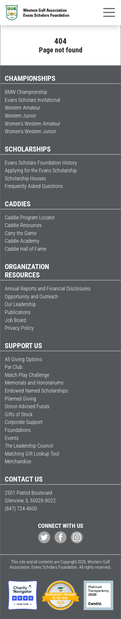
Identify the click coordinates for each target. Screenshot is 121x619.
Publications (18, 312)
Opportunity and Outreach (31, 296)
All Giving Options (23, 359)
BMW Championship (26, 92)
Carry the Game (20, 233)
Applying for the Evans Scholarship (41, 170)
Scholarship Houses (25, 178)
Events (12, 438)
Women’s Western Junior (30, 131)
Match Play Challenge (27, 375)
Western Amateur (22, 107)
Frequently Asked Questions (34, 186)
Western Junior (20, 115)
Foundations (18, 430)
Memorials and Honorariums (34, 383)
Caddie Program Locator (30, 217)
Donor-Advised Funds (27, 406)
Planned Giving (20, 398)
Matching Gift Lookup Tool (32, 454)
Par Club (13, 367)
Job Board (15, 320)
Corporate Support (23, 422)
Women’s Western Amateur (32, 123)
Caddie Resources (23, 225)
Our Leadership (20, 304)
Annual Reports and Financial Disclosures (47, 288)
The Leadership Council (29, 446)
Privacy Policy (19, 328)
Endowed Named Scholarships (36, 391)
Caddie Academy (22, 241)
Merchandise (18, 461)
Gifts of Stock (19, 414)
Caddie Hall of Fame (25, 249)
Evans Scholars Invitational (32, 100)
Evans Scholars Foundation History (41, 163)
